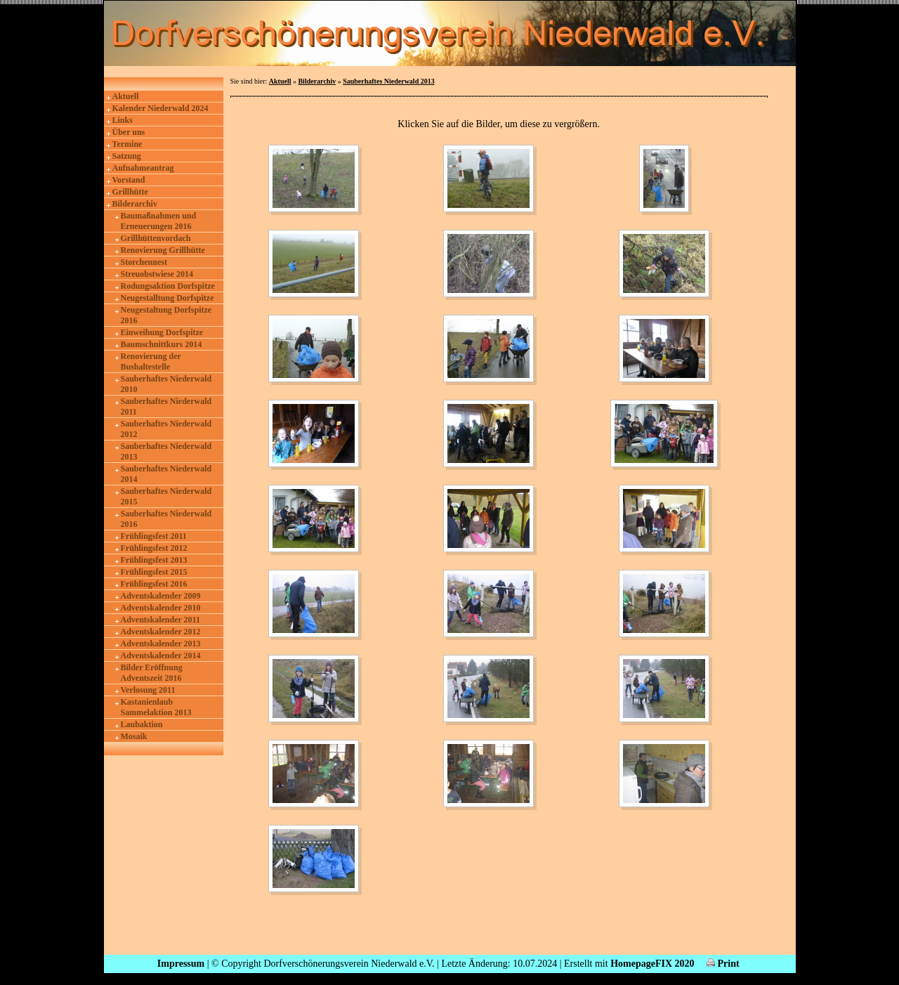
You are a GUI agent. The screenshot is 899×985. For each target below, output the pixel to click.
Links (122, 120)
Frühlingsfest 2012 (154, 548)
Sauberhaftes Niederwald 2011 (166, 406)
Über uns (128, 132)
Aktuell (125, 96)
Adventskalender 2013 (161, 643)
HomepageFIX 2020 (652, 963)
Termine (127, 144)
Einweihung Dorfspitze (162, 332)
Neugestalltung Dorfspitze (167, 298)
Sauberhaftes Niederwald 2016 (166, 519)
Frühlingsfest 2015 (154, 572)
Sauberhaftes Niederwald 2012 (166, 429)
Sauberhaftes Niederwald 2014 (166, 474)
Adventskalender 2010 (161, 608)
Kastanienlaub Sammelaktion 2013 (156, 707)
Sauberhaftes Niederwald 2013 (166, 451)
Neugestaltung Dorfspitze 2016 (166, 315)
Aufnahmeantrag (143, 168)
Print (723, 963)
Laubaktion (142, 724)
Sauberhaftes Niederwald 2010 (166, 384)
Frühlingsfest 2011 (154, 536)
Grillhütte (130, 192)
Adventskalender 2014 (161, 655)
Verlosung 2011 (148, 690)
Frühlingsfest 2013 (154, 560)
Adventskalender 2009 (161, 596)
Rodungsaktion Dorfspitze (168, 286)
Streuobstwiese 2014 (157, 274)
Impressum (180, 963)
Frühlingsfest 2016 (154, 584)
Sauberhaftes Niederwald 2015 (166, 496)
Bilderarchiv (134, 204)
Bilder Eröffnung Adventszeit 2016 (152, 673)
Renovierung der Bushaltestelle (151, 361)
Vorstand (128, 180)
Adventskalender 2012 (161, 632)
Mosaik (134, 736)
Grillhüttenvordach (156, 238)
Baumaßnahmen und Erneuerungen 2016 (159, 221)
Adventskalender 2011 (160, 620)
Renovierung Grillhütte (163, 250)
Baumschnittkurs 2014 (161, 344)
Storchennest (144, 262)
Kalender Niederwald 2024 (160, 108)
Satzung (126, 156)
